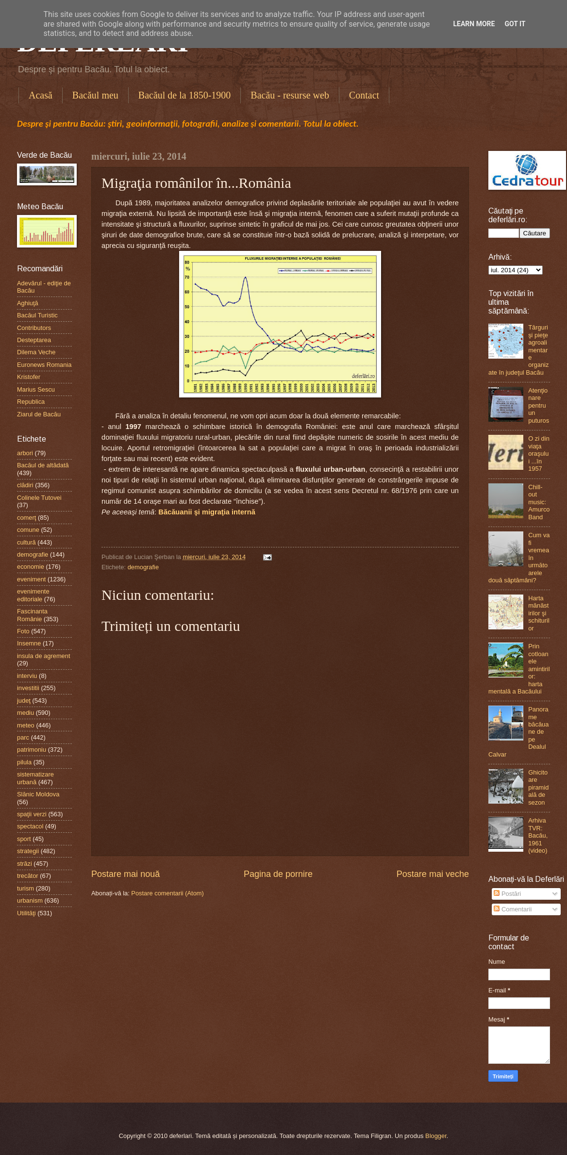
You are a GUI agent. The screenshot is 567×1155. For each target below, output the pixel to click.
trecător (27, 875)
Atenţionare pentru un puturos (538, 405)
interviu (27, 675)
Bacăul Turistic (37, 315)
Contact (364, 95)
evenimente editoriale (33, 595)
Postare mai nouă (125, 874)
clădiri (25, 485)
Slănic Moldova (38, 794)
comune (28, 529)
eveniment (31, 579)
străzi (24, 863)
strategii (28, 851)
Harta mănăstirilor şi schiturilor (539, 613)
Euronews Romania (44, 364)
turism (25, 888)
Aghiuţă (27, 303)
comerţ (26, 517)
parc (23, 737)
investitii (28, 688)
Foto (23, 631)
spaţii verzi (32, 814)
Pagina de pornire (278, 874)
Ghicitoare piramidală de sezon (538, 787)
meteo (25, 725)
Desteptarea (34, 340)
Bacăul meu (95, 95)
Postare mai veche (433, 874)
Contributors (34, 327)
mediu (25, 712)
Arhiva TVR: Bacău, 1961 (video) (538, 835)
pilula (24, 762)
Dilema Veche (36, 352)
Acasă (40, 95)
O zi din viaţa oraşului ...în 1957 (539, 453)
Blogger (436, 1135)
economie (30, 566)
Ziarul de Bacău (39, 414)
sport (24, 838)
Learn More (474, 24)
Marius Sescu (36, 389)
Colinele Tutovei (39, 497)
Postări (507, 893)
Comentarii (513, 909)
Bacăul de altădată (43, 465)
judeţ (24, 700)
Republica (31, 401)
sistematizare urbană (35, 778)
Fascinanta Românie (32, 615)
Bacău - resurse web (289, 95)
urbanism (30, 900)
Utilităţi (26, 913)
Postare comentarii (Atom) (167, 893)
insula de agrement (43, 656)
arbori (25, 453)
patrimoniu (31, 749)
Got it (514, 24)
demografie (143, 567)
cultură (26, 542)
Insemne (29, 643)
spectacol (30, 826)
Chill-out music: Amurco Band (539, 502)
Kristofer (28, 376)
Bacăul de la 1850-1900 (184, 95)
